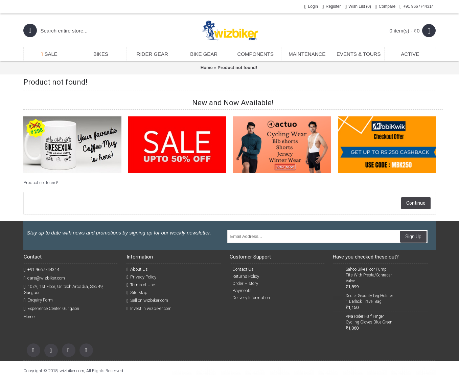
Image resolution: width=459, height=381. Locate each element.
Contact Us (242, 269)
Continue (416, 203)
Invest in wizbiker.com (149, 308)
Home (207, 67)
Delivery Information (250, 297)
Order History (244, 283)
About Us (137, 269)
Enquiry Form (38, 300)
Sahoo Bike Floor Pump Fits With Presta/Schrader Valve (369, 275)
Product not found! (237, 67)
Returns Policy (244, 276)
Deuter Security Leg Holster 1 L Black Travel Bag (369, 298)
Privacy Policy (141, 277)
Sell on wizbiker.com (147, 300)
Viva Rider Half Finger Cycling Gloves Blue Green (369, 319)
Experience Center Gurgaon (51, 309)
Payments (241, 290)
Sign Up (413, 236)
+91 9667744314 (42, 270)
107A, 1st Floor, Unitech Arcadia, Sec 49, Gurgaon (64, 289)
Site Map (137, 292)
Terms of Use (141, 285)
